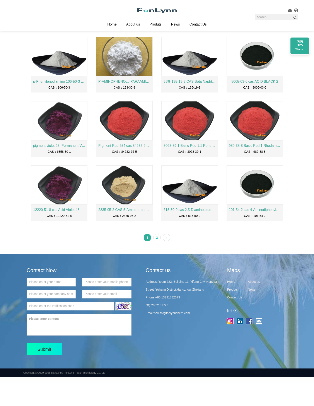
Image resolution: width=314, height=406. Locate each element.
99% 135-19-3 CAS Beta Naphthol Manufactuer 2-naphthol (190, 110)
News (175, 24)
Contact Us (198, 24)
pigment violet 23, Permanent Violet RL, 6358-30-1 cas (59, 174)
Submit (44, 378)
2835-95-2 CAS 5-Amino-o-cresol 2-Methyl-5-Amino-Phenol (124, 238)
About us (133, 24)
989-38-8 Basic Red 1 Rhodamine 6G (255, 174)
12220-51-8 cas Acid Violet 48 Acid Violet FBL (59, 238)
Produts (156, 24)
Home (52, 43)
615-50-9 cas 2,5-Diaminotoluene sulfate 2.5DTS (190, 238)
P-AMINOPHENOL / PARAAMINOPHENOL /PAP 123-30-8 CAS (124, 110)
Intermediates (81, 43)
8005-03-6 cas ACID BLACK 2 (254, 110)
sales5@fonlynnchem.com (172, 342)
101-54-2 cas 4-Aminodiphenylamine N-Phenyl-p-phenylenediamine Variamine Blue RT (255, 238)
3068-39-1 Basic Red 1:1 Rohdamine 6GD (190, 174)
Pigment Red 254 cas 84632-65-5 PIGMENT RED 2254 (124, 174)
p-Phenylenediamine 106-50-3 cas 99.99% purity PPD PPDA (59, 110)
